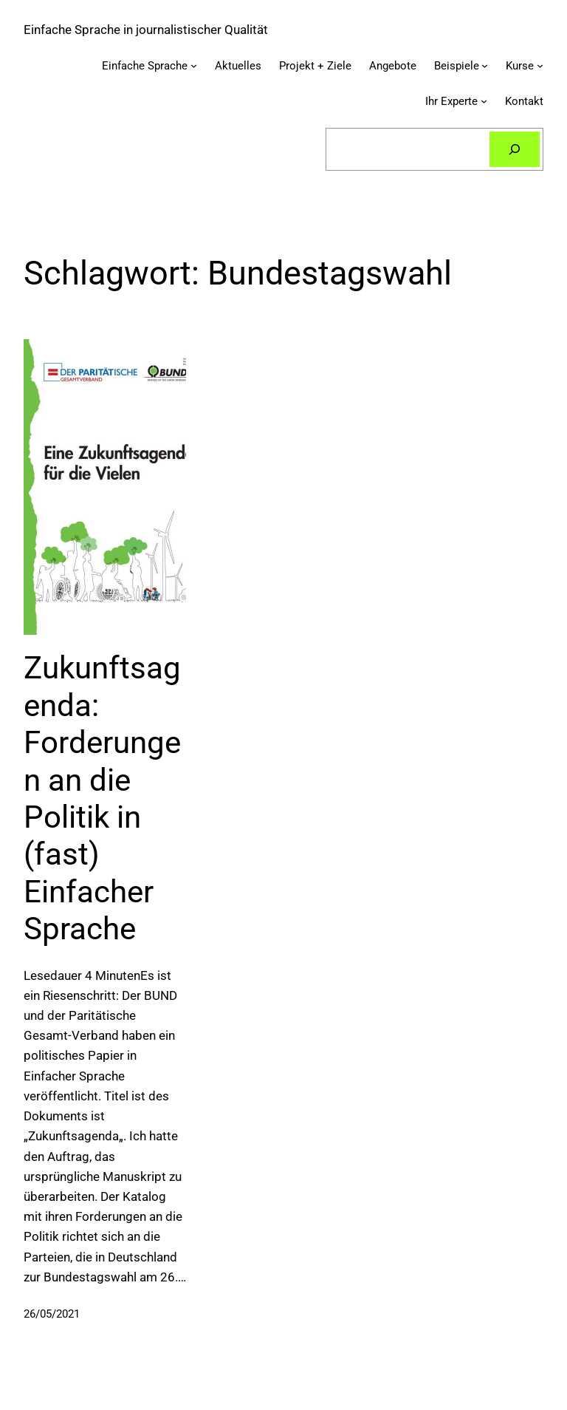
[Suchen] (514, 149)
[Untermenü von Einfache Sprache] (193, 65)
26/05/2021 (52, 1314)
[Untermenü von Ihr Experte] (484, 101)
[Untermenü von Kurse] (540, 65)
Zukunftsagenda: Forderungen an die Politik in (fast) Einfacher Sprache (102, 798)
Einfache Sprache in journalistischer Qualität (146, 29)
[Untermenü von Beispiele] (484, 65)
